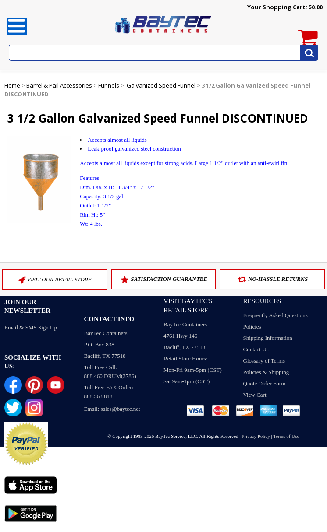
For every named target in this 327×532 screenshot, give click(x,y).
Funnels (108, 85)
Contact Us (256, 349)
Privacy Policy (256, 436)
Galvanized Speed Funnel (160, 85)
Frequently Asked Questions (275, 315)
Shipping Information (267, 338)
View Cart (255, 395)
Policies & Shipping (266, 372)
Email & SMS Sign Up (30, 327)
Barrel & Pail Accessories (59, 85)
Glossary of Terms (264, 360)
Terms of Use (286, 436)
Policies (252, 326)
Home (12, 85)
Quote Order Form (264, 383)
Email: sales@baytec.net (112, 409)
